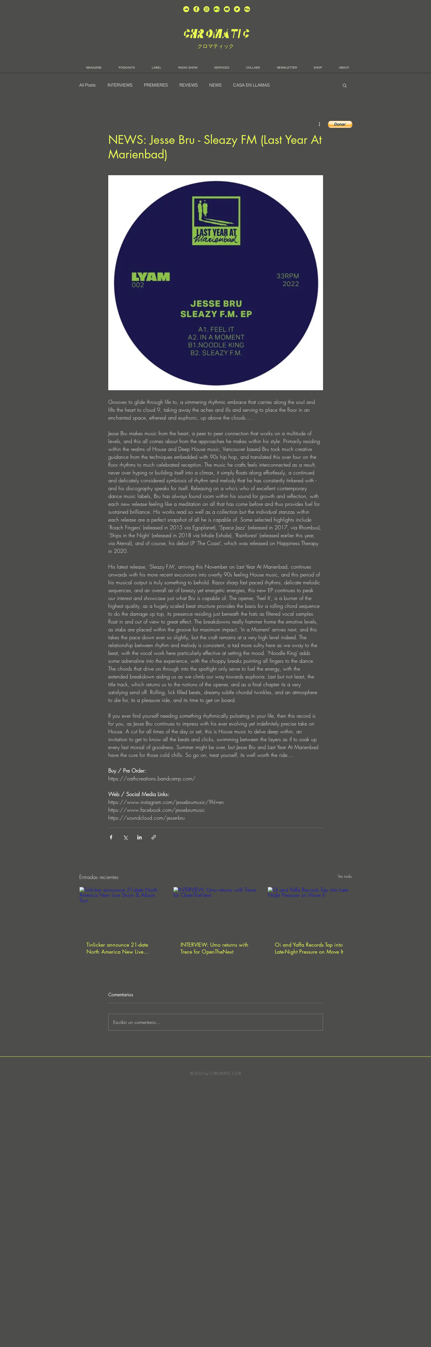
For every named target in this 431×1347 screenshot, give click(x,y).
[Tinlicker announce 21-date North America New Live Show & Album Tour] (121, 910)
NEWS (215, 85)
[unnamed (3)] (206, 9)
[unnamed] (247, 9)
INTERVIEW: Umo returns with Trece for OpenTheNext (214, 948)
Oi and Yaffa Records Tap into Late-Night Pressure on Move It (309, 948)
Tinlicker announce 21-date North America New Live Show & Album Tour (117, 948)
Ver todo (345, 876)
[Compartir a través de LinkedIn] (139, 837)
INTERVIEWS (119, 85)
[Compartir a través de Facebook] (111, 837)
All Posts (87, 85)
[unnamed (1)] (227, 9)
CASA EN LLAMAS (251, 85)
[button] (344, 85)
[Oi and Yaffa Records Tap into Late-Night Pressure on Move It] (310, 910)
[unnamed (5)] (237, 9)
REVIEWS (188, 85)
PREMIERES (156, 85)
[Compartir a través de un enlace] (153, 837)
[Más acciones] (319, 123)
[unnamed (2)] (186, 9)
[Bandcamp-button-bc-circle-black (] (217, 9)
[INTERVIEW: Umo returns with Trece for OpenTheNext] (215, 910)
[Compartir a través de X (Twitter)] (125, 837)
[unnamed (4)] (196, 9)
